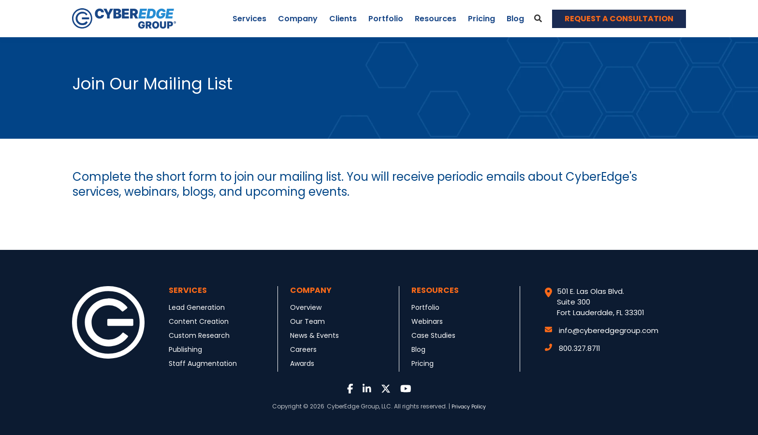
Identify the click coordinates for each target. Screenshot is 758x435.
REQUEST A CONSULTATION (619, 18)
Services (249, 18)
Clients (343, 18)
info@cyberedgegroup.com (601, 330)
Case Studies (433, 335)
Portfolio (385, 18)
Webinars (427, 321)
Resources (435, 18)
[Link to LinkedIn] (367, 389)
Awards (302, 363)
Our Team (307, 321)
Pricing (481, 18)
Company (298, 18)
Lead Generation (197, 307)
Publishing (185, 349)
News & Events (314, 335)
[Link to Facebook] (350, 389)
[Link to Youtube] (405, 389)
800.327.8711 (572, 348)
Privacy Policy (469, 406)
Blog (515, 18)
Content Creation (199, 321)
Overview (305, 307)
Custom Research (199, 335)
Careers (303, 349)
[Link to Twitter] (386, 389)
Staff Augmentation (203, 363)
